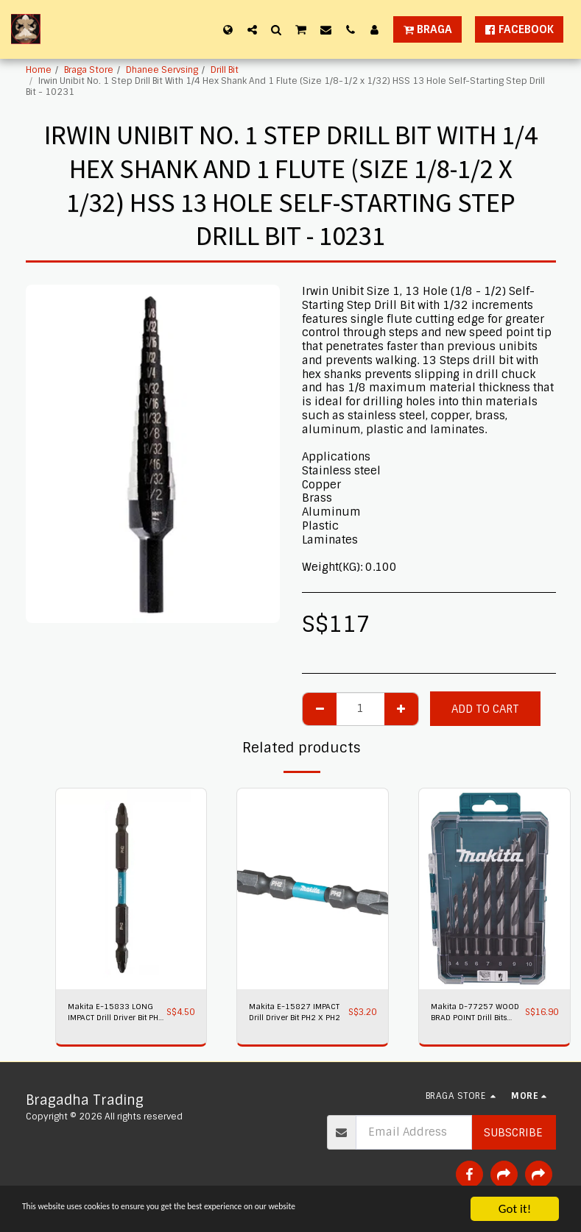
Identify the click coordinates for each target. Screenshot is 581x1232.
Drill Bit (225, 70)
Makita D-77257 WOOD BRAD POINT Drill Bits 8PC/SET (469, 1015)
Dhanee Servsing (162, 70)
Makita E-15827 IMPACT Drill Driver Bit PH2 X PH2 (292, 1015)
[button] (252, 29)
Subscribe (513, 1135)
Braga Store (88, 70)
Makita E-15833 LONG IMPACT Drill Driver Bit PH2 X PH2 (114, 1015)
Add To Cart (485, 709)
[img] (131, 888)
